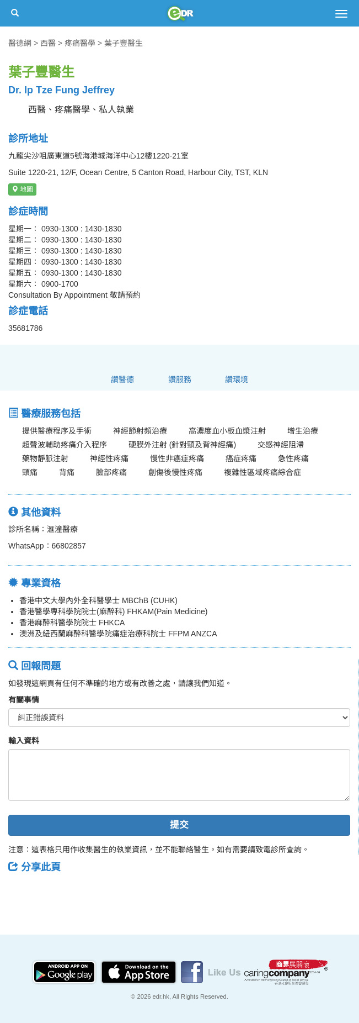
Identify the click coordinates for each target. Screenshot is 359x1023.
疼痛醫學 (80, 43)
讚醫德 (122, 379)
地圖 (22, 189)
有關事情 (23, 699)
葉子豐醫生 (123, 43)
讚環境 (236, 379)
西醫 (48, 43)
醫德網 (19, 43)
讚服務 (179, 379)
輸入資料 (23, 740)
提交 (179, 825)
